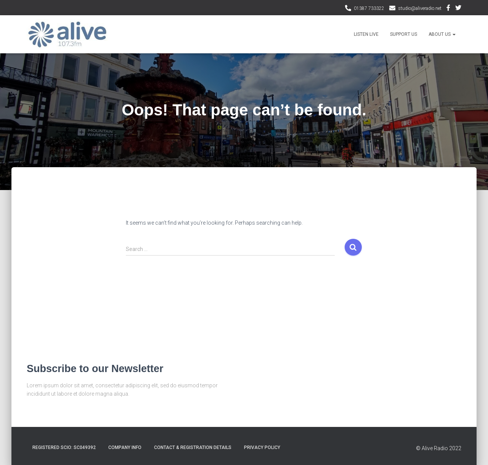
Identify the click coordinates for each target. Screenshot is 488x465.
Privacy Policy (262, 447)
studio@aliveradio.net (419, 8)
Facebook (448, 9)
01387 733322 (369, 8)
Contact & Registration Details (192, 447)
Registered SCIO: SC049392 (64, 447)
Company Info (124, 447)
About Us (442, 34)
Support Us (403, 34)
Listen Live (366, 34)
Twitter (458, 9)
